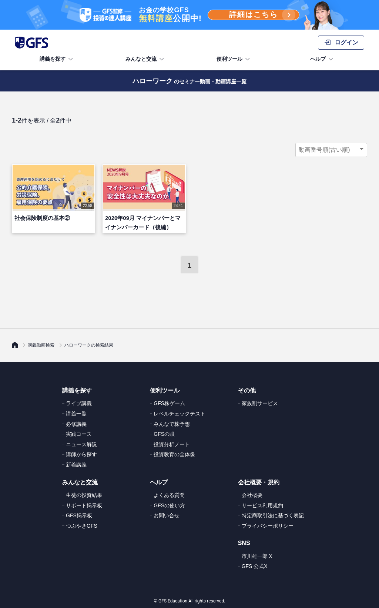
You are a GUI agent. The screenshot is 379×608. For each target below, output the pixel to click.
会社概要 (252, 495)
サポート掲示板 (84, 505)
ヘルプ (322, 59)
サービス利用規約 (262, 505)
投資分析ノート (172, 444)
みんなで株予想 (172, 424)
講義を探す (57, 59)
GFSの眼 (164, 434)
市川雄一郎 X (257, 556)
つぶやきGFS (81, 526)
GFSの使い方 (169, 505)
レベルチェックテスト (179, 414)
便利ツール (234, 59)
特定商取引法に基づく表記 (273, 515)
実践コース (79, 434)
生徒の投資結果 (84, 495)
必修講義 (76, 424)
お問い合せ (167, 515)
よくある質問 (169, 495)
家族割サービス (260, 403)
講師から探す (81, 454)
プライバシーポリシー (268, 526)
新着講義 (76, 465)
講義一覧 (76, 414)
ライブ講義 (79, 403)
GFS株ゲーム (169, 403)
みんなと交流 (145, 59)
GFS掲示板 (79, 515)
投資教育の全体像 (174, 454)
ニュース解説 (81, 444)
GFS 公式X (255, 566)
